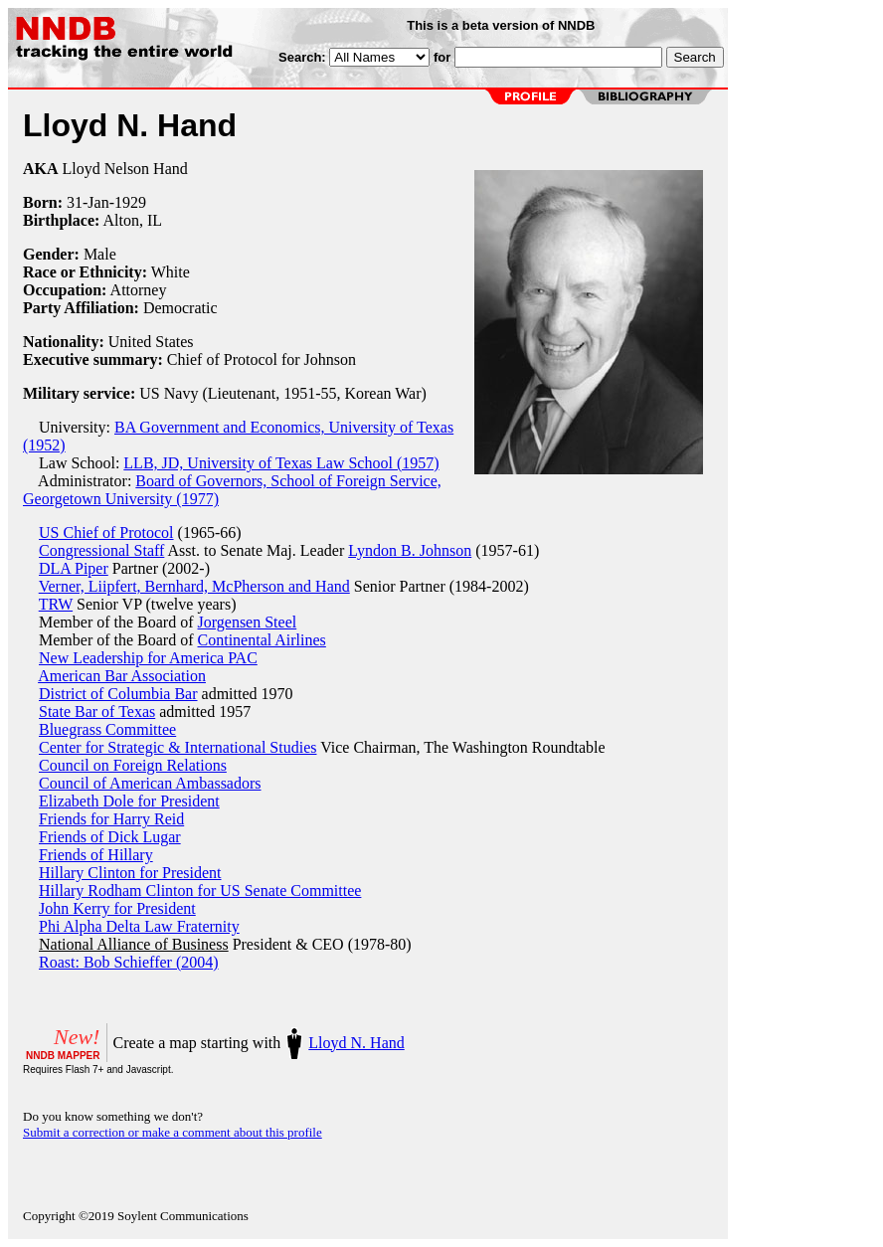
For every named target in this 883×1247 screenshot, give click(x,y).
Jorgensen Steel (247, 622)
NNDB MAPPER (62, 1055)
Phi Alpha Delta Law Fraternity (139, 926)
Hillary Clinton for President (130, 872)
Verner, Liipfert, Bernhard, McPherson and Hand (194, 586)
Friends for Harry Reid (111, 818)
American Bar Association (122, 675)
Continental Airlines (262, 639)
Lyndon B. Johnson (409, 550)
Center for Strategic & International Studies (177, 747)
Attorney (138, 289)
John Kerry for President (117, 908)
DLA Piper (73, 568)
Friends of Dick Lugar (110, 836)
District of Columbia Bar (118, 693)
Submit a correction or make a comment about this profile (172, 1132)
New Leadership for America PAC (148, 657)
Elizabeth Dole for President (129, 801)
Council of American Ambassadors (150, 783)
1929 (130, 202)
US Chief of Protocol (106, 532)
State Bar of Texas (97, 711)
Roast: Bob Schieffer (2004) (129, 962)
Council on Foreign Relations (133, 765)
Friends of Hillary (96, 854)
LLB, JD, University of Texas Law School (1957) (281, 462)
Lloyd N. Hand (356, 1042)
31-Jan (88, 202)
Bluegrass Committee (107, 729)
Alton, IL (132, 220)
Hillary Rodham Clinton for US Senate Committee (200, 890)
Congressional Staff (101, 550)
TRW (56, 604)
